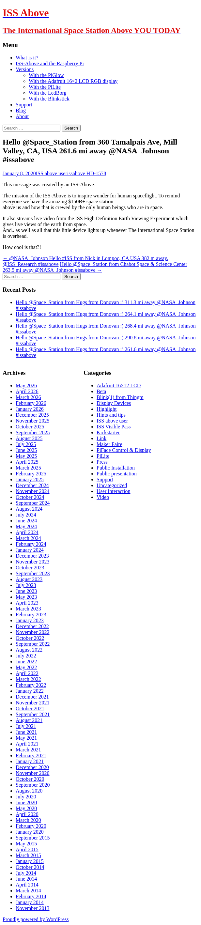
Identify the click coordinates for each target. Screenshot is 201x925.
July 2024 (26, 514)
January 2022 (30, 691)
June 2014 (26, 879)
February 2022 (31, 685)
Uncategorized (112, 485)
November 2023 (33, 561)
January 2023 (30, 620)
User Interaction (114, 491)
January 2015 (30, 861)
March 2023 (28, 608)
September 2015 (33, 837)
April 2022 (27, 673)
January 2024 (30, 550)
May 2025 (26, 456)
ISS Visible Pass (114, 426)
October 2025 (30, 426)
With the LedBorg (47, 93)
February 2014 (31, 896)
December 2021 (32, 697)
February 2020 (31, 826)
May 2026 (26, 385)
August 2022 (29, 650)
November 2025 (33, 421)
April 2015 (27, 849)
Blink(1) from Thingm (120, 397)
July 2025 (26, 444)
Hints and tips (111, 415)
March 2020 (28, 820)
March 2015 (28, 855)
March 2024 (28, 538)
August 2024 (29, 509)
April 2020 (27, 814)
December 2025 (32, 415)
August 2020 (29, 791)
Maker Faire (109, 444)
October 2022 (30, 638)
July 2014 (26, 873)
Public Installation (116, 467)
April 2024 (27, 532)
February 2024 (31, 544)
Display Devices (114, 403)
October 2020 (30, 779)
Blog (21, 110)
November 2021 (33, 702)
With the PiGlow (46, 75)
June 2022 (26, 661)
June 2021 (26, 732)
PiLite (103, 456)
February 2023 (31, 614)
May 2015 (26, 843)
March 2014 (28, 890)
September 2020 (33, 785)
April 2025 (27, 462)
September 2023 (33, 573)
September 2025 (33, 432)
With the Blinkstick (49, 98)
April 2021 (27, 744)
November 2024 (33, 491)
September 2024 (33, 503)
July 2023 (26, 585)
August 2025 (29, 438)
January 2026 (30, 409)
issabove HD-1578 (86, 173)
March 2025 (28, 467)
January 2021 (30, 761)
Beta (101, 391)
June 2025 (26, 450)
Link (101, 438)
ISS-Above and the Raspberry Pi (50, 63)
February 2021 (31, 755)
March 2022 (28, 679)
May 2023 (26, 597)
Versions (25, 69)
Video (103, 497)
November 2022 (33, 632)
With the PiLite (45, 87)
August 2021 (29, 720)
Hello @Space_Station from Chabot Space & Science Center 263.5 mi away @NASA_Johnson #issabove (95, 267)
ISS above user (51, 173)
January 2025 (30, 479)
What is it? (27, 57)
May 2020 (26, 808)
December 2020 (32, 767)
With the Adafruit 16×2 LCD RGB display (73, 81)
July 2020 (26, 796)
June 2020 (26, 802)
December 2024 (32, 485)
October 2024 (30, 497)
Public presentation (117, 473)
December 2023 (32, 556)
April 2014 (27, 884)
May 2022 (26, 667)
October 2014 (30, 867)
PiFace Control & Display (124, 450)
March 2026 (28, 397)
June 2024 (26, 520)
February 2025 (31, 473)
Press (102, 462)
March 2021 (28, 749)
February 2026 (31, 403)
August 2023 (29, 579)
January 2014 (30, 902)
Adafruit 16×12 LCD (119, 385)
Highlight (106, 409)
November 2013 (33, 908)
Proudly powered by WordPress (36, 919)
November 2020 (33, 773)
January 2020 (30, 832)
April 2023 (27, 603)
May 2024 (26, 526)
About (22, 116)
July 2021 (26, 726)
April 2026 (27, 391)
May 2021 (26, 738)
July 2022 (26, 655)
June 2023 (26, 591)
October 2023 (30, 567)
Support (24, 104)
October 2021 (30, 708)
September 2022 (33, 644)
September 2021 (33, 714)
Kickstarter (108, 432)
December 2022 (32, 626)
